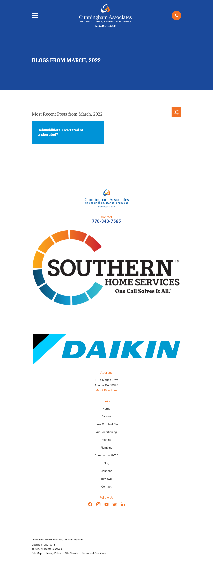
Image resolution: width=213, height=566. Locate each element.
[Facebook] (90, 504)
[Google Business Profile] (115, 504)
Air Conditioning (106, 432)
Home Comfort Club (106, 424)
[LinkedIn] (123, 504)
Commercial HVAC (106, 455)
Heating (106, 439)
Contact (106, 486)
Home (106, 408)
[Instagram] (98, 504)
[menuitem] (37, 553)
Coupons (106, 471)
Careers (106, 416)
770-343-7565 (106, 221)
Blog (106, 463)
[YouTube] (107, 504)
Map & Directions (106, 390)
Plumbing (106, 447)
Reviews (106, 478)
